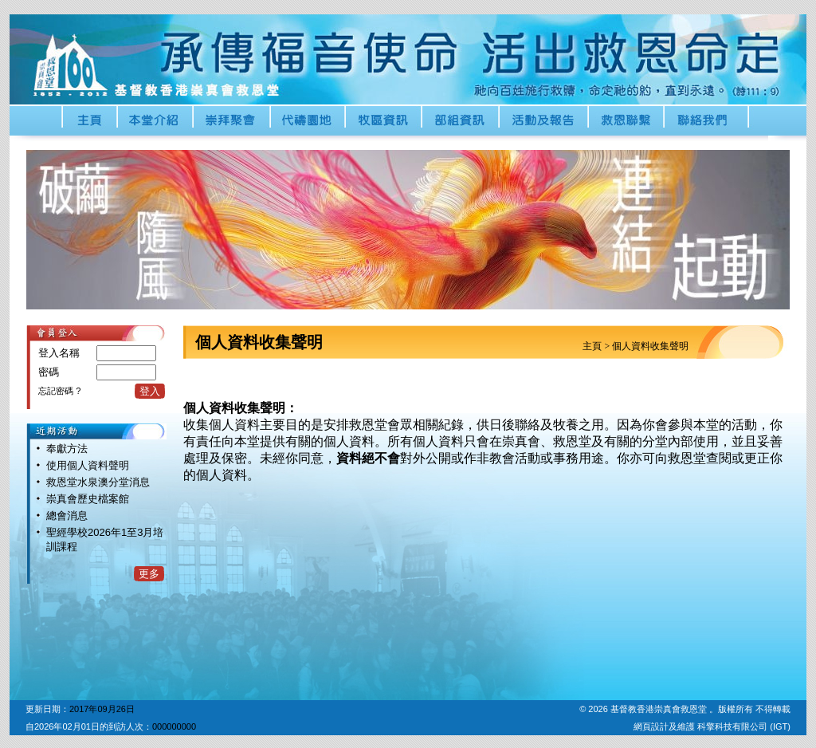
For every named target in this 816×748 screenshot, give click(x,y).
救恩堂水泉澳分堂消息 (98, 482)
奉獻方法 (67, 449)
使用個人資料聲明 (87, 465)
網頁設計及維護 (665, 726)
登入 (149, 391)
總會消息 (67, 516)
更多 (149, 574)
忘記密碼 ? (59, 391)
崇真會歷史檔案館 (87, 499)
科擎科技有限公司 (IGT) (743, 726)
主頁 (592, 346)
